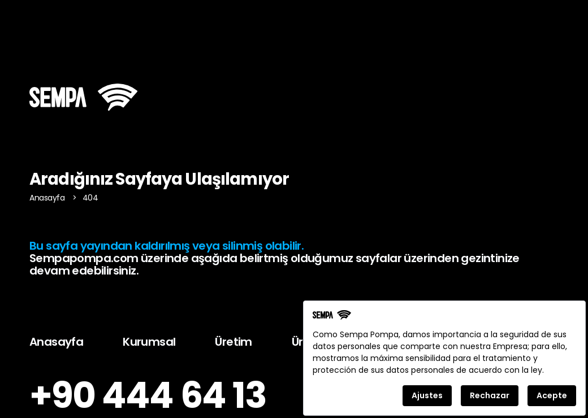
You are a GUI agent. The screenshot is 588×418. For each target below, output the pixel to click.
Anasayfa (48, 197)
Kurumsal (149, 342)
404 (90, 197)
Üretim (233, 342)
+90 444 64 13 (147, 395)
